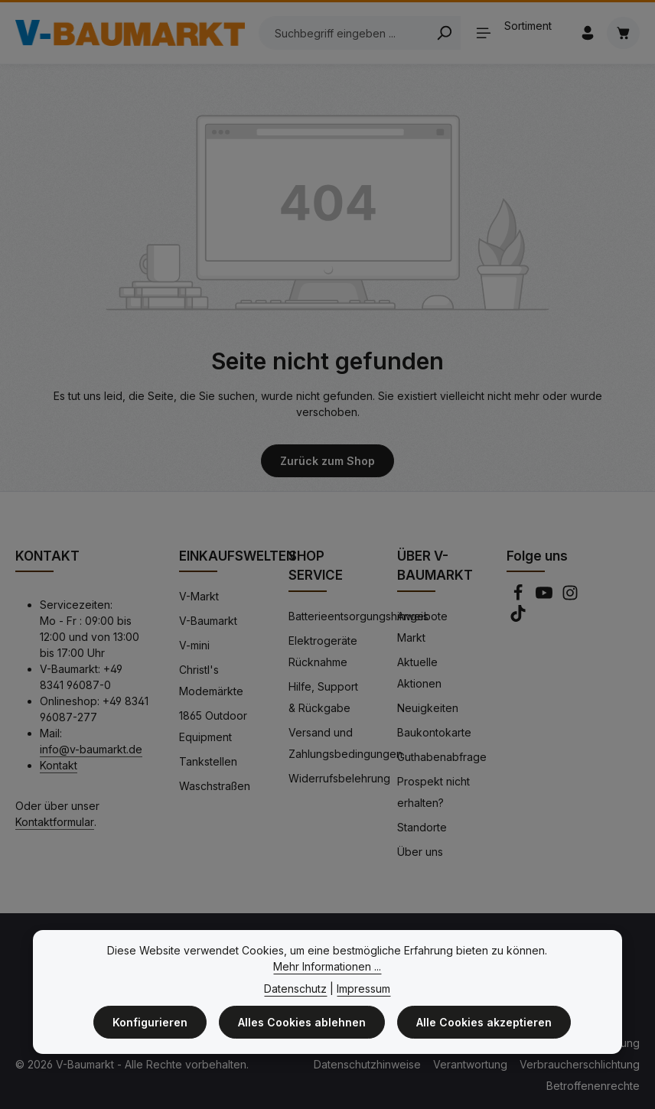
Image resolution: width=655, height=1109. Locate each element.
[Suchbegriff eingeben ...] (344, 33)
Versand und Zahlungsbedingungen (345, 743)
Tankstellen (208, 761)
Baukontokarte (434, 732)
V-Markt (199, 596)
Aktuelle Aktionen (419, 672)
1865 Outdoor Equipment (213, 726)
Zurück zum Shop (327, 460)
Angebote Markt (422, 627)
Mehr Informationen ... (327, 966)
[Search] (444, 33)
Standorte (422, 827)
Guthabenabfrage (442, 756)
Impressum (363, 988)
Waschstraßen (214, 785)
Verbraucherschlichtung (580, 1064)
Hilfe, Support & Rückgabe (323, 697)
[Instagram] (570, 596)
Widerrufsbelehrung (339, 778)
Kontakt (58, 765)
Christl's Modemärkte (211, 680)
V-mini (194, 645)
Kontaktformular (54, 821)
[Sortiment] (519, 33)
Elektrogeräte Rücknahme (322, 651)
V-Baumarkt (208, 620)
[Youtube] (546, 596)
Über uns (420, 851)
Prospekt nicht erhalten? (433, 792)
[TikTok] (518, 617)
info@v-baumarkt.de (91, 749)
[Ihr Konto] (587, 33)
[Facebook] (520, 596)
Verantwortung (470, 1064)
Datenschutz (295, 988)
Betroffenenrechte (593, 1085)
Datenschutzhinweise (367, 1064)
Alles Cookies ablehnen (302, 1022)
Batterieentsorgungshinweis (358, 616)
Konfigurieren (149, 1022)
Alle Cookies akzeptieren (484, 1022)
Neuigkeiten (427, 707)
